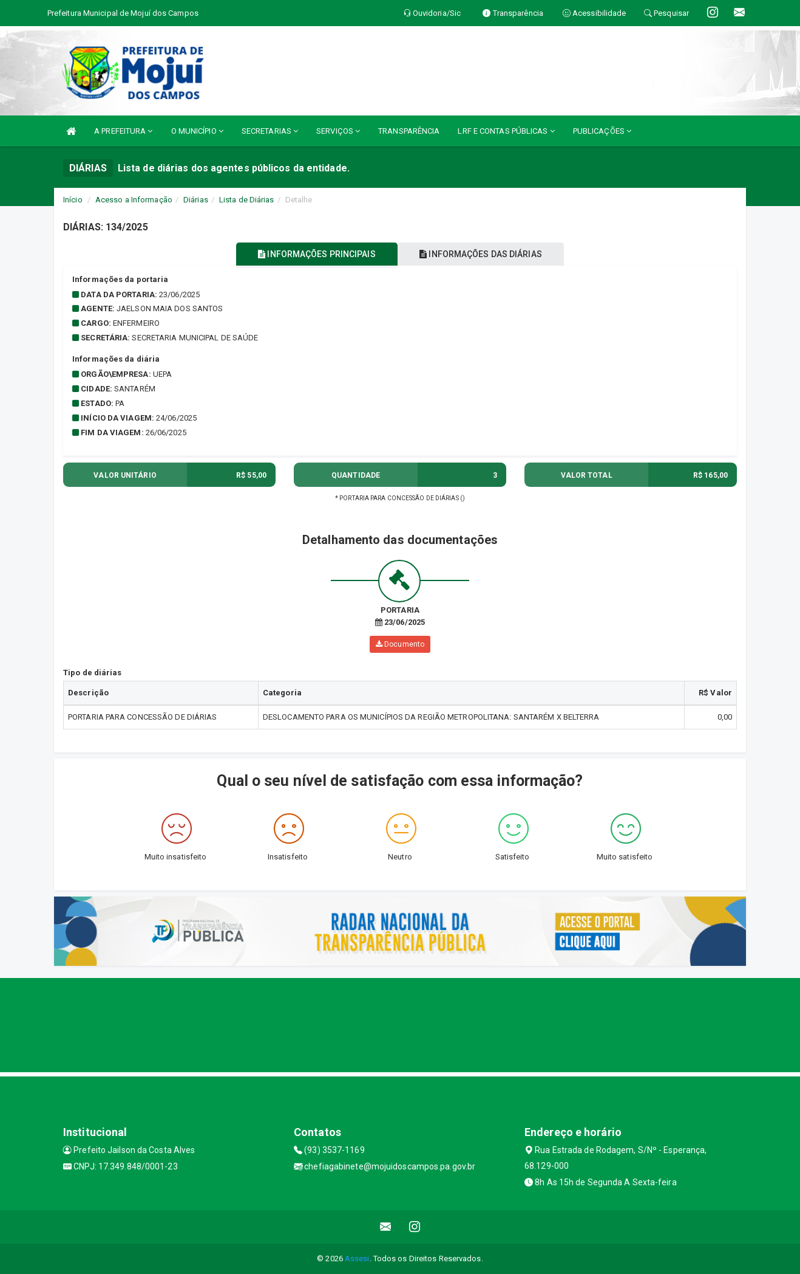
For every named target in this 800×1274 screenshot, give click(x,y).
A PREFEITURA (123, 131)
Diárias (195, 199)
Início (73, 199)
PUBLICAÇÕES (602, 131)
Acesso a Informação (133, 199)
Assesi (357, 1258)
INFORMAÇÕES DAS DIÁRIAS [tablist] (484, 254)
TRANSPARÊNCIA (408, 131)
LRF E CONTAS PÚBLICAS (506, 131)
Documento (400, 644)
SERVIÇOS (338, 131)
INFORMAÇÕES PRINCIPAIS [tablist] (313, 254)
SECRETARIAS (270, 131)
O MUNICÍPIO (197, 131)
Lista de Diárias (246, 199)
